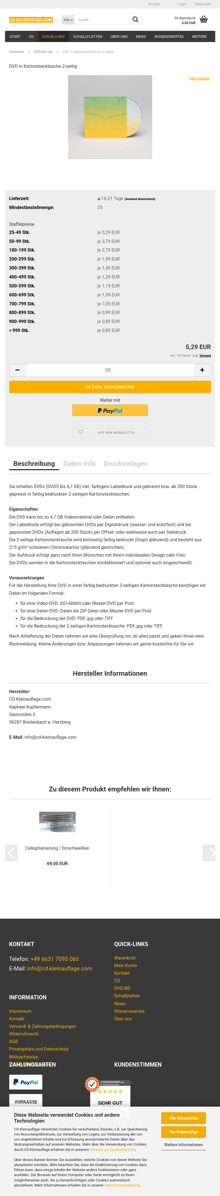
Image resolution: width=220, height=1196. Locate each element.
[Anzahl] (110, 370)
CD (31, 36)
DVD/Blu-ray (53, 36)
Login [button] (181, 4)
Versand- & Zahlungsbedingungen (42, 1026)
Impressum (20, 1011)
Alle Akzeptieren (183, 1118)
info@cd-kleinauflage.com (59, 968)
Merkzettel (202, 4)
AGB (13, 1041)
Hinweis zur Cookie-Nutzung (113, 1150)
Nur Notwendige (183, 1132)
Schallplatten (87, 36)
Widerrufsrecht (24, 1034)
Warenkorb (125, 958)
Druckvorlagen (126, 464)
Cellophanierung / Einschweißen (57, 848)
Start (15, 36)
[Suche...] (68, 20)
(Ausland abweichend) (139, 199)
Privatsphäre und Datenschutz (39, 1049)
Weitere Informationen (183, 1144)
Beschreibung (34, 464)
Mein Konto (125, 965)
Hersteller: (200, 79)
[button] (168, 4)
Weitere (199, 36)
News (141, 36)
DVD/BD (122, 988)
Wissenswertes (169, 36)
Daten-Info (79, 464)
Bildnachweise (23, 1057)
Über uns (119, 36)
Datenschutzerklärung (122, 1185)
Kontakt (154, 4)
